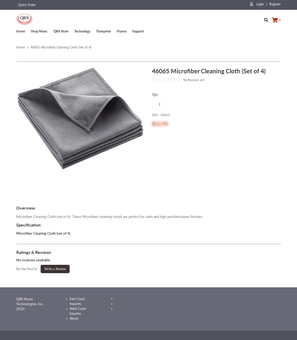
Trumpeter (103, 31)
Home (20, 31)
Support (138, 31)
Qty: (155, 94)
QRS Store (61, 31)
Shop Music (39, 31)
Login (257, 4)
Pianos (121, 31)
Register (275, 4)
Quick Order (27, 5)
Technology (82, 31)
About (74, 318)
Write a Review (55, 269)
